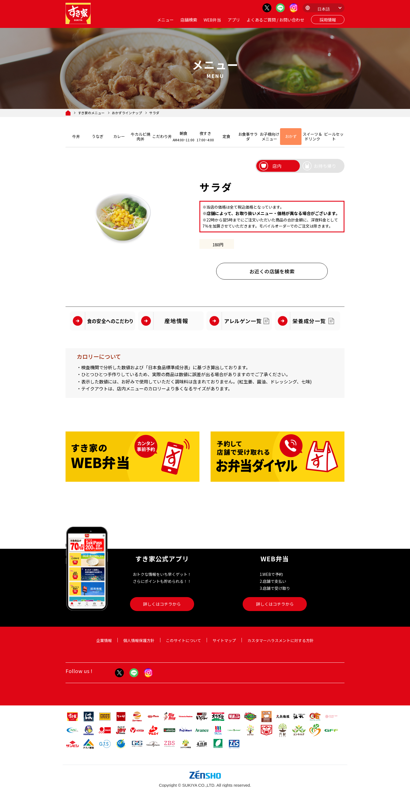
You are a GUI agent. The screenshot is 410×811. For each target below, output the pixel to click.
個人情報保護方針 (139, 640)
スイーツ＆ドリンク (312, 136)
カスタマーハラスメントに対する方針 (280, 640)
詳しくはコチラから (162, 604)
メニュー (165, 20)
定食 (226, 136)
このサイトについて (183, 640)
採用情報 (327, 20)
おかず (291, 136)
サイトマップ (224, 640)
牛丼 (76, 136)
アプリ (234, 20)
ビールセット (334, 136)
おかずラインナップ (127, 113)
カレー (119, 136)
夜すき (205, 136)
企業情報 (104, 640)
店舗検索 (188, 20)
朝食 (183, 136)
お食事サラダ (248, 136)
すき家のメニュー (91, 113)
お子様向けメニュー (269, 136)
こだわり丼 (162, 136)
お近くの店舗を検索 (272, 271)
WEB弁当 (212, 20)
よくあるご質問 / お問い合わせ (275, 20)
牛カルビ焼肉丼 (140, 136)
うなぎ (97, 136)
